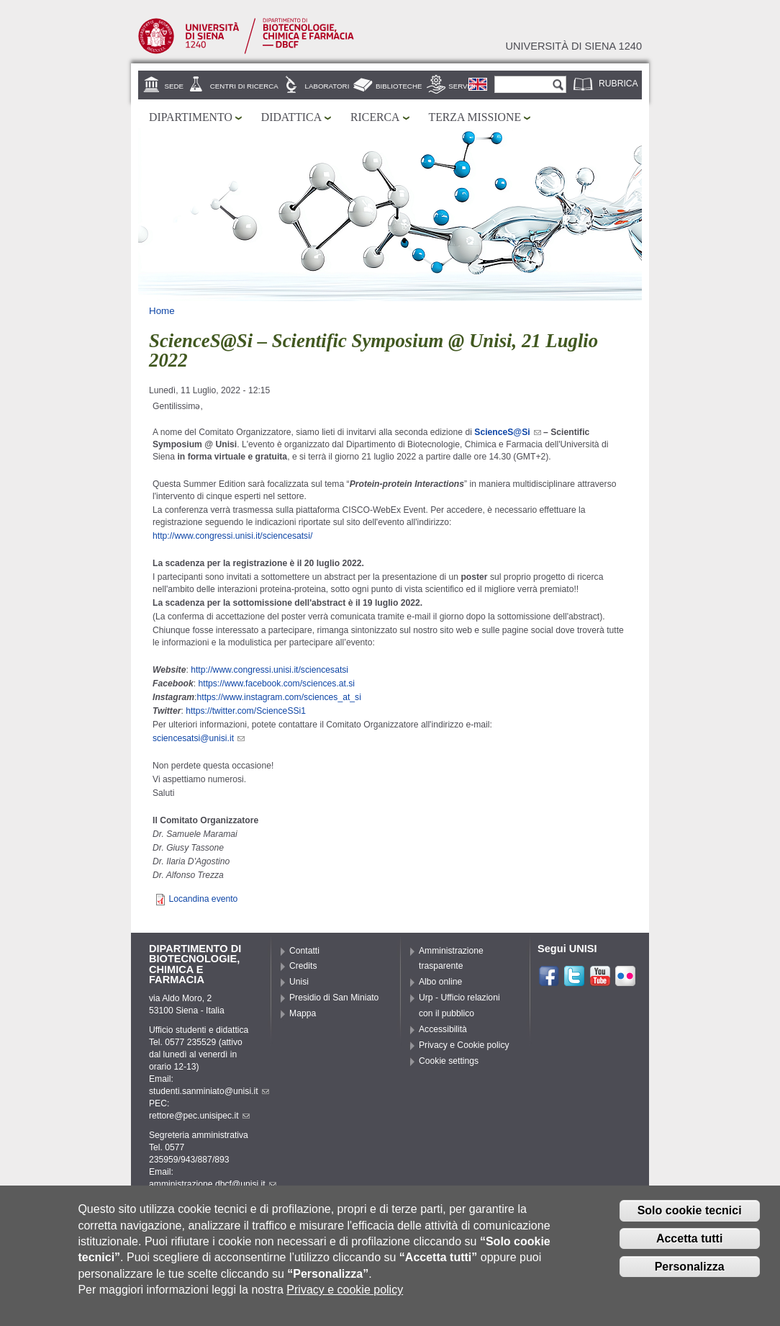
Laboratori (327, 86)
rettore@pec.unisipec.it (199, 1116)
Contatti (304, 951)
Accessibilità (443, 1029)
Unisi (299, 982)
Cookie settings (449, 1061)
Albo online (440, 982)
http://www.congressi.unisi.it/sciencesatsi (269, 670)
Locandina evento (202, 899)
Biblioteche (399, 86)
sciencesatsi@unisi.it (199, 738)
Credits (303, 966)
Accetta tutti (689, 1244)
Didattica (291, 117)
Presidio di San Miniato (333, 998)
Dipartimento (190, 117)
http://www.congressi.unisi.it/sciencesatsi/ (232, 536)
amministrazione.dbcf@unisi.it (212, 1184)
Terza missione (475, 117)
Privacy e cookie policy (344, 1295)
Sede (174, 86)
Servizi (462, 86)
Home (162, 310)
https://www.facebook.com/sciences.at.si (277, 683)
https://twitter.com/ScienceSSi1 (246, 711)
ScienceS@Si (507, 432)
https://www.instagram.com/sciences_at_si (279, 697)
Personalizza (690, 1272)
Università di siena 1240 (573, 46)
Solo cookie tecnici (690, 1216)
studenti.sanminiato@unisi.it (209, 1091)
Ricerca (374, 117)
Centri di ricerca (244, 86)
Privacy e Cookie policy (464, 1045)
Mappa (302, 1013)
